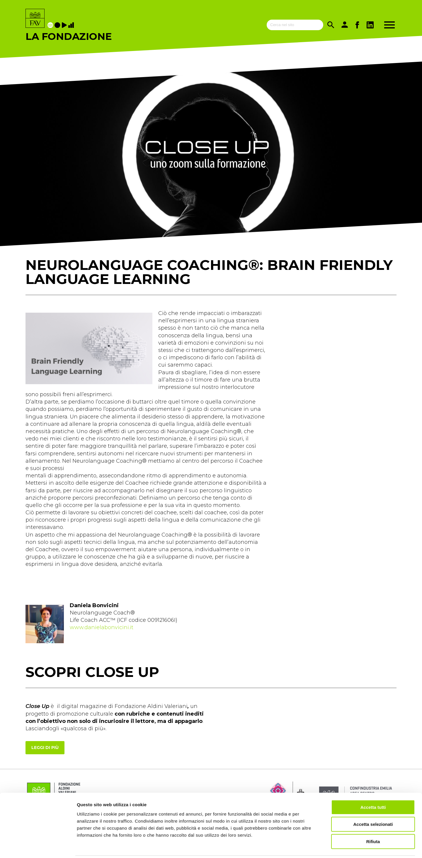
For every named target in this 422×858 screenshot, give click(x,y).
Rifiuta (373, 820)
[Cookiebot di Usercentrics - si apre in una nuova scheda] (38, 846)
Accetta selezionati (373, 803)
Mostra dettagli (308, 846)
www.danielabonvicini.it (101, 627)
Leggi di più (45, 747)
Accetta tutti (373, 786)
